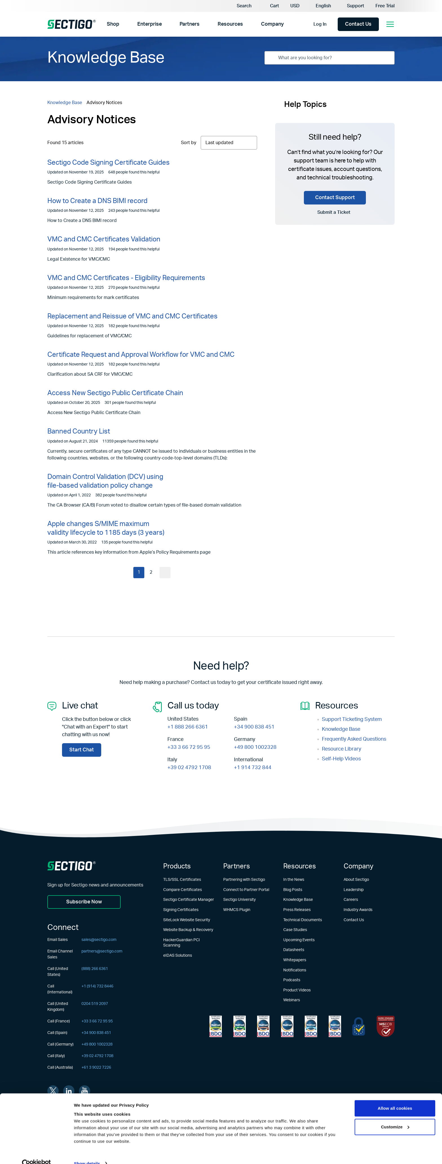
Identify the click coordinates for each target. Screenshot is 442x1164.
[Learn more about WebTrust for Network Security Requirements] (215, 1026)
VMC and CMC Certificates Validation (103, 239)
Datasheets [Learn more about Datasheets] (293, 950)
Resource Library (341, 749)
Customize (395, 1116)
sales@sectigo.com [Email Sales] (98, 940)
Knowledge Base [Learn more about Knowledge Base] (298, 900)
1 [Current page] (138, 572)
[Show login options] (331, 24)
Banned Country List (78, 431)
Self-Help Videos (341, 759)
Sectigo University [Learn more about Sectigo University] (239, 900)
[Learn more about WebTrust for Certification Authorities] (239, 1026)
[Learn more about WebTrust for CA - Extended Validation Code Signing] (287, 1026)
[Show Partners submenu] (205, 24)
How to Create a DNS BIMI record (97, 201)
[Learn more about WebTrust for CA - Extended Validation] (263, 1026)
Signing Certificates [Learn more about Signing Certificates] (180, 910)
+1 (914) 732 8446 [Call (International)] (97, 987)
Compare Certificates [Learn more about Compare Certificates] (182, 890)
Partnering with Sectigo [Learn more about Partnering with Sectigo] (244, 880)
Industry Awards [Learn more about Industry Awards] (358, 910)
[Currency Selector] (297, 6)
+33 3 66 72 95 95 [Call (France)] (97, 1022)
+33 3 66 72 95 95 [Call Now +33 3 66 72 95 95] (188, 747)
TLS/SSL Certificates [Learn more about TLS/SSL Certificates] (182, 880)
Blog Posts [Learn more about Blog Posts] (292, 890)
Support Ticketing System (352, 719)
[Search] (240, 6)
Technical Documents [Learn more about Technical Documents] (302, 920)
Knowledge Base (64, 102)
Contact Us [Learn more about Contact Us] (354, 920)
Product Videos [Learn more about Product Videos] (297, 990)
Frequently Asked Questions (354, 739)
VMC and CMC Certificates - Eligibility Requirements (126, 278)
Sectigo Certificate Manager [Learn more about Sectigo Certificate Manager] (188, 900)
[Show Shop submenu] (124, 24)
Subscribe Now (84, 902)
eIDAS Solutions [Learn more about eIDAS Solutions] (177, 956)
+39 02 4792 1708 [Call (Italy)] (97, 1056)
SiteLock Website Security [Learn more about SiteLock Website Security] (186, 920)
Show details (87, 1152)
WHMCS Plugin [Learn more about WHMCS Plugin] (236, 910)
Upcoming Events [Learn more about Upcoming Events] (299, 940)
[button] (271, 6)
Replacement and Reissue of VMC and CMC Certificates (132, 316)
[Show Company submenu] (290, 24)
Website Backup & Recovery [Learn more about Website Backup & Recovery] (188, 930)
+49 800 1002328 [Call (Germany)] (96, 1045)
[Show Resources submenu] (248, 24)
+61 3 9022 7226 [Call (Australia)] (96, 1068)
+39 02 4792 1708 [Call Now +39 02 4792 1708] (189, 767)
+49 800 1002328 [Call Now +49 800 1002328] (255, 747)
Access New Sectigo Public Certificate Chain (115, 393)
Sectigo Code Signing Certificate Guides (108, 162)
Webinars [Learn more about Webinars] (291, 1000)
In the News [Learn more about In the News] (293, 880)
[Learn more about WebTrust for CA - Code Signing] (335, 1026)
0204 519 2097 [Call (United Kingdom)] (94, 1004)
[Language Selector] (325, 6)
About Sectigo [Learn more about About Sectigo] (356, 880)
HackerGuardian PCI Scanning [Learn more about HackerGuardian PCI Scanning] (181, 943)
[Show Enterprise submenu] (166, 24)
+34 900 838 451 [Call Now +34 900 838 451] (254, 727)
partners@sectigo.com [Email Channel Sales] (101, 952)
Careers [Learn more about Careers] (351, 900)
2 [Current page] (151, 572)
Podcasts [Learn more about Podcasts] (291, 980)
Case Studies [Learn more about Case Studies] (295, 930)
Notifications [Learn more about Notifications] (294, 970)
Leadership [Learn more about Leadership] (354, 890)
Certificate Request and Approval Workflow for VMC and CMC (141, 354)
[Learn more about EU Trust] (358, 1026)
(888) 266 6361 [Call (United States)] (94, 969)
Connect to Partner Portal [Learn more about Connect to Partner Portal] (246, 890)
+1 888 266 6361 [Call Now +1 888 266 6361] (187, 727)
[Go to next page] (165, 572)
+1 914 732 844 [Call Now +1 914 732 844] (252, 767)
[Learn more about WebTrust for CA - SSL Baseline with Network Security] (311, 1026)
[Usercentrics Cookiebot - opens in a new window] (36, 1153)
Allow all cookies (395, 1097)
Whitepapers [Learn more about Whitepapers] (294, 960)
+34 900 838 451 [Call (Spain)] (96, 1033)
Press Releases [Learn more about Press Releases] (297, 910)
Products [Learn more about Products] (177, 866)
